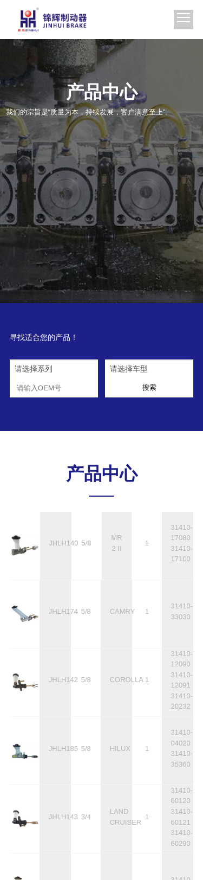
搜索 (149, 390)
